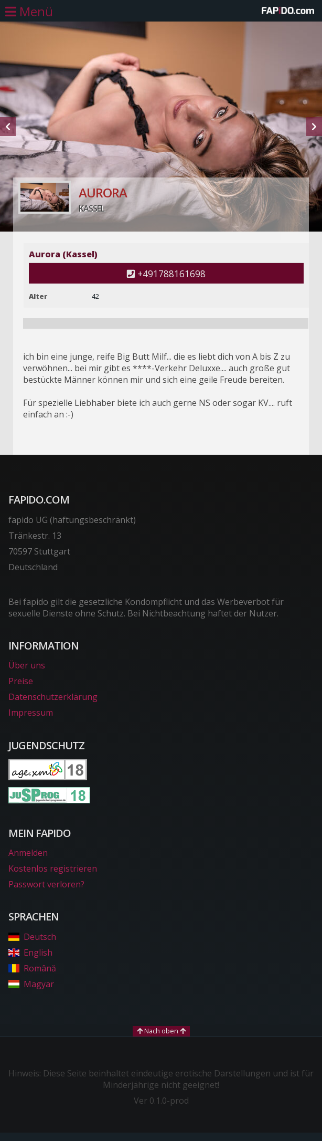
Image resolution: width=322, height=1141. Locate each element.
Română (32, 968)
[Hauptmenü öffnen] (29, 11)
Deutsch (32, 937)
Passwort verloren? (46, 884)
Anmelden (28, 853)
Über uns (26, 665)
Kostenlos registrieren (52, 868)
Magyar (31, 984)
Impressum (30, 712)
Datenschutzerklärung (53, 697)
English (30, 952)
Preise (20, 681)
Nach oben (161, 1030)
